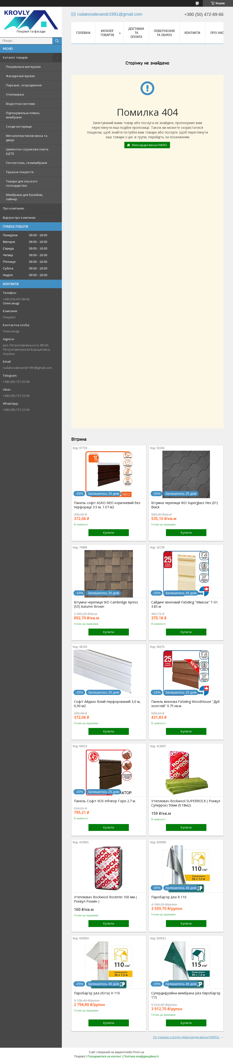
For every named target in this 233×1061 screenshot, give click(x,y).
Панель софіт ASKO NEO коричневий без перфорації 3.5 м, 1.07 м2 (107, 505)
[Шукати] (57, 40)
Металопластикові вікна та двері (26, 138)
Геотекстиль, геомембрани (26, 163)
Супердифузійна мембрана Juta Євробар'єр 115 (185, 995)
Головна (83, 33)
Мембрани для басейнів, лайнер (24, 197)
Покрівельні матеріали (23, 67)
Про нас (217, 33)
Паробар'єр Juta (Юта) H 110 (97, 993)
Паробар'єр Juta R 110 (168, 897)
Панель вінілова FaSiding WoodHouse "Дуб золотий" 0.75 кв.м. (185, 704)
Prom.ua (138, 1052)
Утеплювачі (15, 94)
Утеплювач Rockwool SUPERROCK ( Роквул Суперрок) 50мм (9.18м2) (185, 803)
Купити (108, 532)
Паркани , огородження (24, 85)
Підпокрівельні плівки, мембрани (23, 115)
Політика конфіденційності (141, 1056)
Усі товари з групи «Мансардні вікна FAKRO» (186, 1037)
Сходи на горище (19, 126)
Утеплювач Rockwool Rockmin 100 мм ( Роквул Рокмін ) (105, 899)
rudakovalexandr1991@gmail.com (27, 368)
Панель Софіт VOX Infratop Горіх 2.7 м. (105, 801)
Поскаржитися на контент (104, 1056)
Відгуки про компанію (19, 217)
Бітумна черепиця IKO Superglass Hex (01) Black (184, 505)
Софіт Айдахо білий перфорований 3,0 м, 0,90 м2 (107, 704)
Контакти (192, 33)
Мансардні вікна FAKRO (149, 145)
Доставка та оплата (136, 33)
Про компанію (13, 208)
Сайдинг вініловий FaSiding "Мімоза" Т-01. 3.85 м (184, 604)
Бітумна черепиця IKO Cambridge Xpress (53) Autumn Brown (106, 604)
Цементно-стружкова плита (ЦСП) (27, 151)
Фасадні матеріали (20, 76)
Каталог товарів (15, 57)
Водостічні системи (20, 104)
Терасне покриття (20, 172)
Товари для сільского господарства (22, 183)
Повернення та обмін (164, 33)
